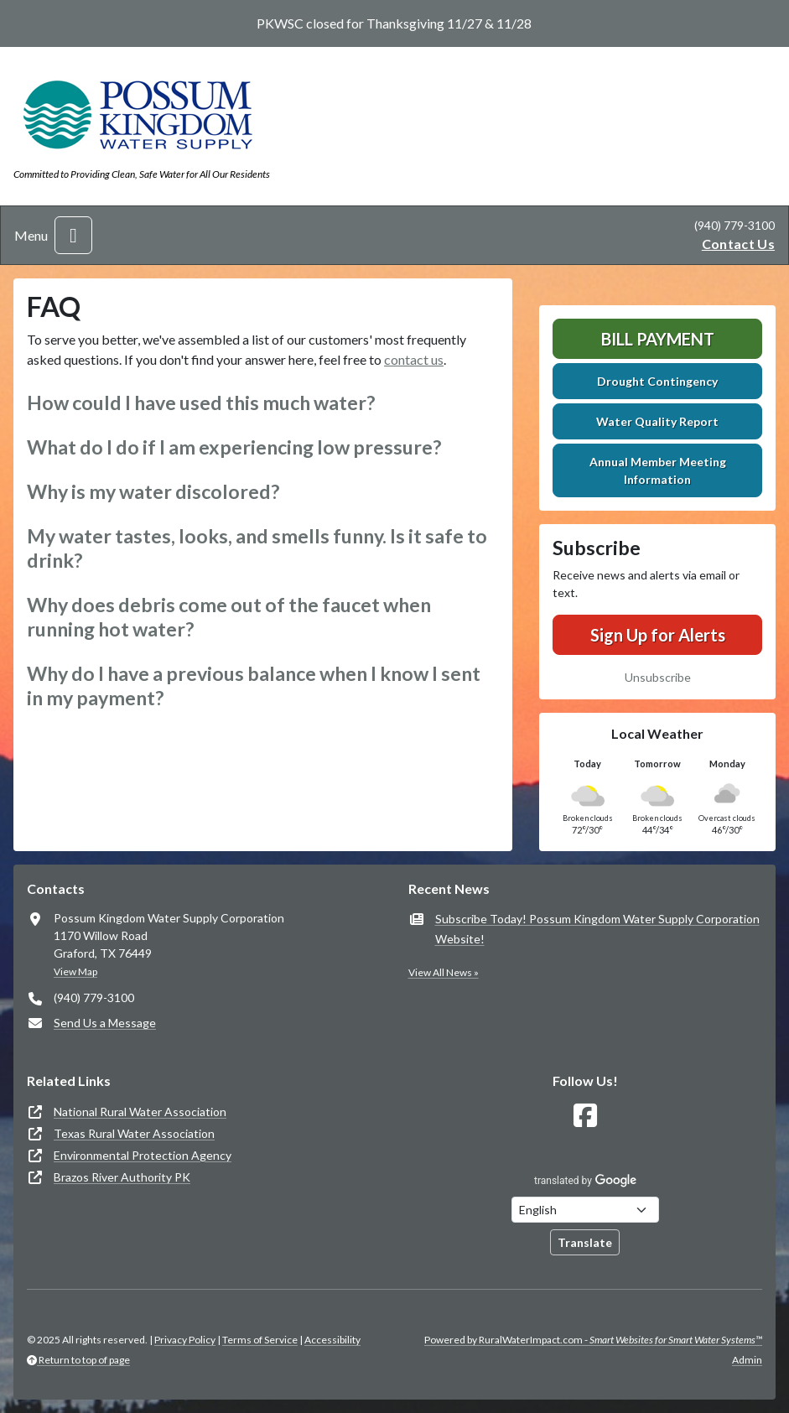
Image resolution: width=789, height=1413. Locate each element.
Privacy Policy (184, 1339)
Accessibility (332, 1339)
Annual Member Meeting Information (657, 470)
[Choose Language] (585, 1210)
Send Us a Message (105, 1023)
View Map (75, 971)
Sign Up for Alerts (657, 635)
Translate (585, 1242)
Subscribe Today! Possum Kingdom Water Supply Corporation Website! (597, 929)
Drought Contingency (657, 381)
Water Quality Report (657, 421)
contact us (414, 359)
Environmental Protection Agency (142, 1155)
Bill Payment (657, 339)
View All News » (443, 972)
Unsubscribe (658, 677)
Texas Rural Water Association (134, 1133)
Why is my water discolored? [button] (153, 491)
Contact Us (738, 244)
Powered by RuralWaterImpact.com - (593, 1339)
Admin (747, 1359)
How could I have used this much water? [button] (201, 402)
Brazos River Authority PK (122, 1177)
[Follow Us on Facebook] (585, 1116)
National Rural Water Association (140, 1111)
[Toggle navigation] (73, 235)
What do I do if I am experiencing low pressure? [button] (234, 447)
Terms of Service (260, 1339)
